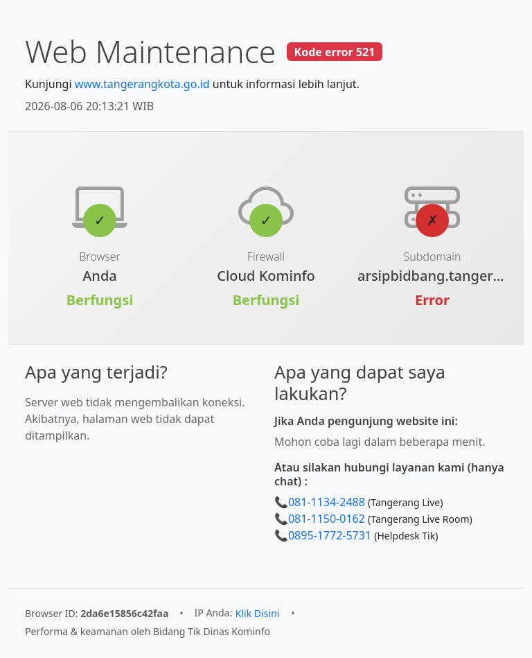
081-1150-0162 (326, 518)
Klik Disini (257, 613)
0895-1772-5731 (329, 535)
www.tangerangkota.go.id (142, 84)
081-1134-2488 (326, 502)
